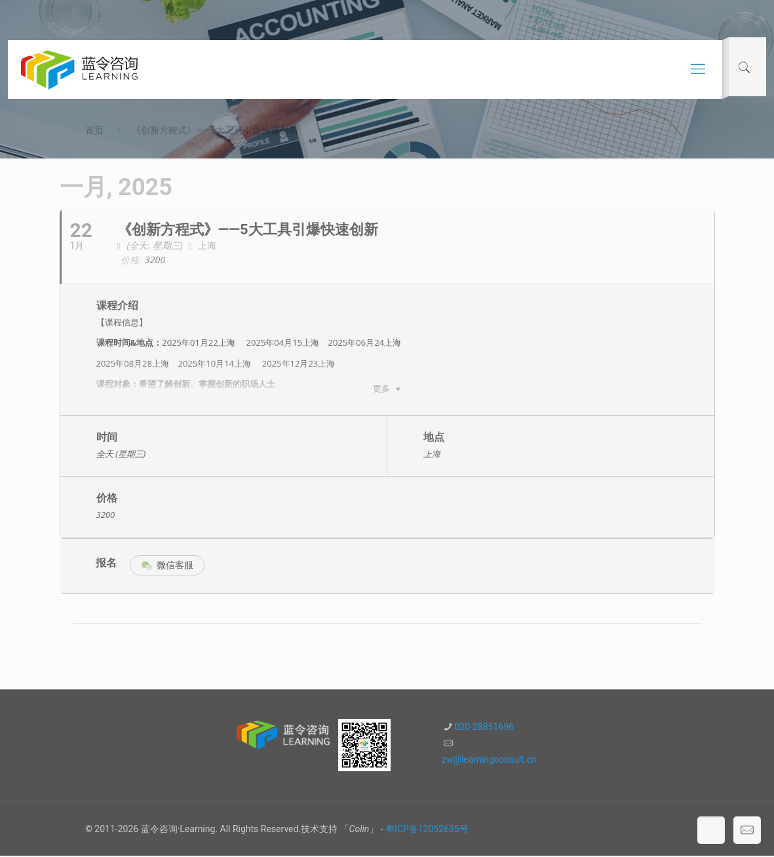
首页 (94, 130)
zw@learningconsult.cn (489, 761)
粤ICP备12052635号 (427, 830)
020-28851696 (484, 728)
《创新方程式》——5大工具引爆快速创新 (215, 130)
